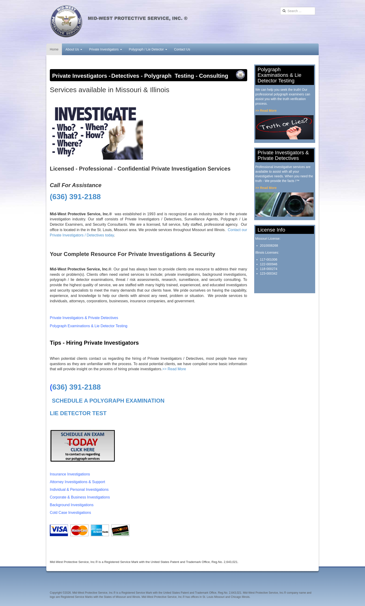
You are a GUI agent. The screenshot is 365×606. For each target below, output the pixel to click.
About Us (73, 49)
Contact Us (182, 49)
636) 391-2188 (76, 387)
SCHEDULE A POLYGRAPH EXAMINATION (108, 400)
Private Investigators (105, 49)
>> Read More (174, 369)
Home (54, 49)
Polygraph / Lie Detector (148, 49)
